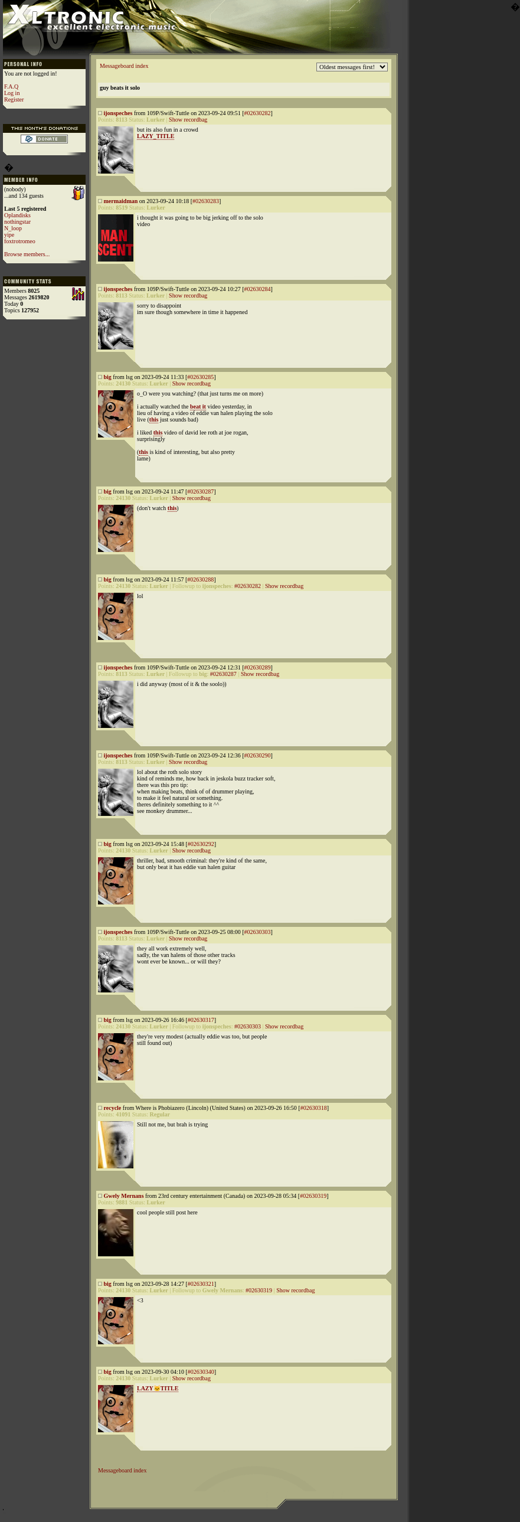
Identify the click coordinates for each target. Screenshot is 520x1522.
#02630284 (257, 289)
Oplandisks (17, 215)
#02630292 (201, 844)
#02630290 (257, 755)
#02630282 (257, 113)
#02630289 (257, 667)
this (154, 419)
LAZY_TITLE (155, 136)
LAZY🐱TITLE (157, 1388)
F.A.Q (11, 86)
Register (14, 99)
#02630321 (201, 1284)
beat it (198, 406)
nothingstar (17, 221)
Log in (11, 93)
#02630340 (201, 1372)
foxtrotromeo (19, 241)
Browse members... (27, 254)
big (108, 377)
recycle (113, 1108)
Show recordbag (188, 119)
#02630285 (200, 377)
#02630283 (205, 201)
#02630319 (313, 1196)
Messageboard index (124, 66)
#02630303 (257, 932)
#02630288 (200, 579)
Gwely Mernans (124, 1196)
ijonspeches (118, 113)
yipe (9, 234)
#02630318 (313, 1108)
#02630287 (200, 491)
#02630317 (201, 1020)
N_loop (13, 228)
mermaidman (121, 201)
